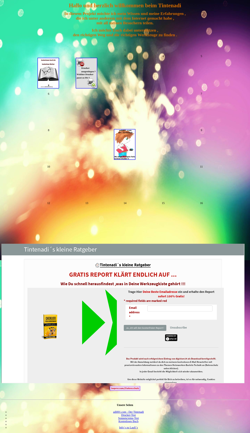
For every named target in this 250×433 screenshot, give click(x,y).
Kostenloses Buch (128, 422)
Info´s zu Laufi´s (128, 428)
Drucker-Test (128, 416)
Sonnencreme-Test (128, 419)
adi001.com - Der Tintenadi (128, 412)
